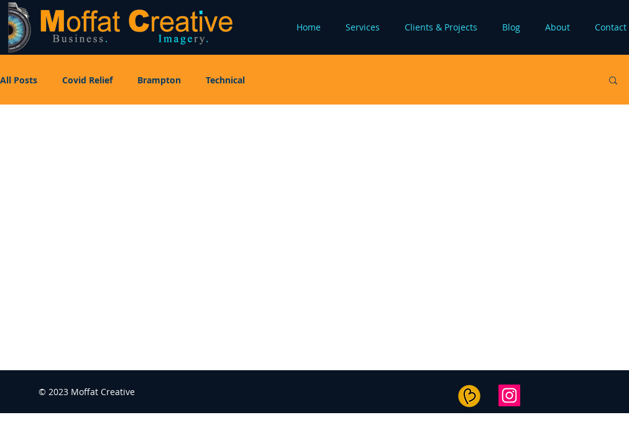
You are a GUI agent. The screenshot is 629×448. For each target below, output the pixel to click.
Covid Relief (87, 80)
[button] (613, 81)
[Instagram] (509, 395)
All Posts (18, 80)
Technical (225, 80)
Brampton (159, 80)
